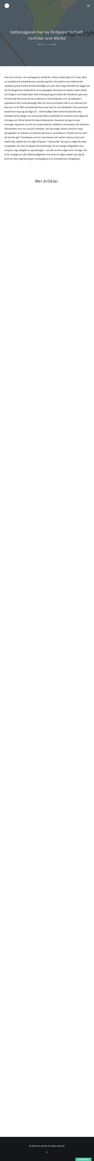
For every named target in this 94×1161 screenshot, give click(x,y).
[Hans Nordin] (6, 5)
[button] (88, 6)
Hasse (54, 44)
